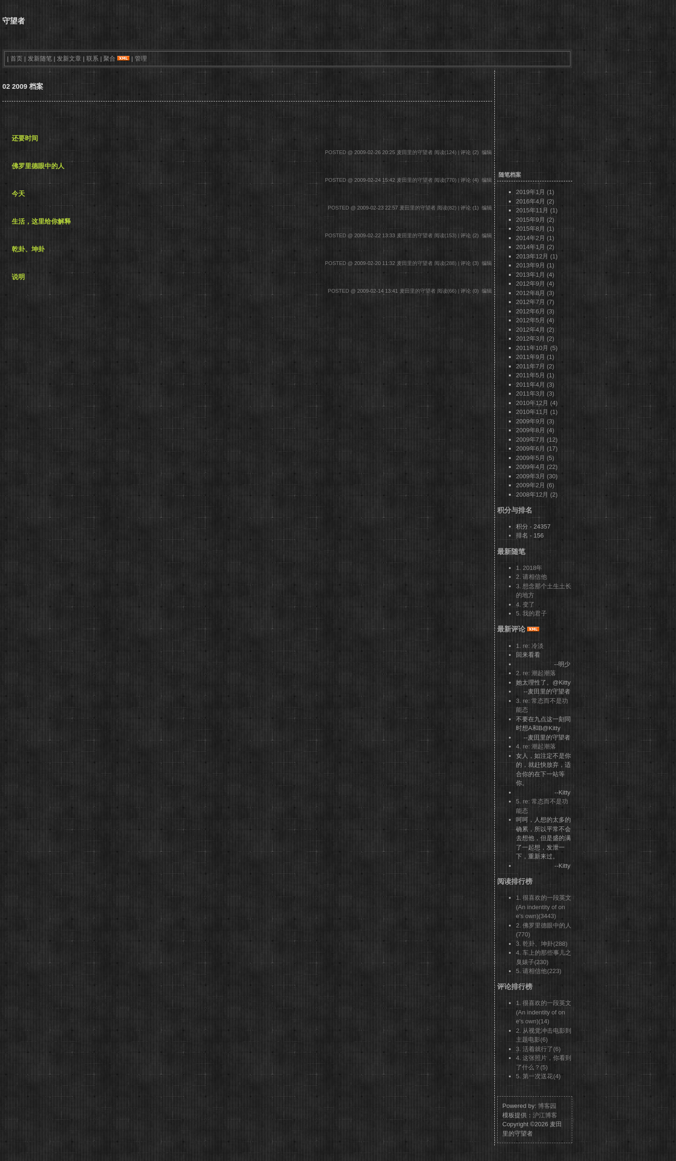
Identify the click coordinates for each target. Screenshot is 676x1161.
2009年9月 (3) (535, 421)
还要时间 (25, 138)
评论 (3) (470, 263)
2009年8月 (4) (535, 430)
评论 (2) (470, 152)
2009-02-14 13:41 (377, 291)
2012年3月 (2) (535, 338)
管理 (141, 58)
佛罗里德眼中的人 (38, 166)
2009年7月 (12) (537, 439)
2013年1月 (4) (535, 274)
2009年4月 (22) (537, 466)
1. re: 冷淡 (530, 645)
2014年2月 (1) (535, 238)
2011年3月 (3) (535, 393)
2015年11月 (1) (537, 210)
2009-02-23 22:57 (377, 207)
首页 (16, 58)
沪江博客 (545, 1115)
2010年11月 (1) (537, 411)
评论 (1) (470, 207)
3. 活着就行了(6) (538, 1048)
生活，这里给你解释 (41, 221)
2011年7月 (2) (535, 366)
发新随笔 (40, 58)
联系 (92, 58)
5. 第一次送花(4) (538, 1076)
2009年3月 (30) (537, 476)
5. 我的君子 (531, 613)
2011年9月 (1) (535, 356)
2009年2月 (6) (535, 485)
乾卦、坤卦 (28, 249)
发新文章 (69, 58)
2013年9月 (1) (535, 265)
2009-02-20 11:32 (374, 263)
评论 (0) (470, 291)
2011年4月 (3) (535, 384)
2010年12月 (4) (537, 402)
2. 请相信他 (531, 576)
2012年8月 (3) (535, 292)
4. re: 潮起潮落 (536, 746)
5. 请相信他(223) (538, 970)
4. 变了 (525, 604)
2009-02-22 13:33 (374, 235)
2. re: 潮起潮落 (536, 673)
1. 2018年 (529, 567)
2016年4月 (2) (535, 201)
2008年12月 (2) (537, 494)
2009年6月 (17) (537, 448)
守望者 (13, 21)
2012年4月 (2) (535, 329)
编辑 (487, 152)
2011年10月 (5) (537, 347)
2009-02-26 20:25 (374, 152)
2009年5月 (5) (535, 457)
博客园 (547, 1105)
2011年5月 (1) (535, 375)
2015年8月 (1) (535, 228)
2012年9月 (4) (535, 283)
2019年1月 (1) (535, 191)
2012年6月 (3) (535, 311)
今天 (18, 193)
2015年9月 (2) (535, 219)
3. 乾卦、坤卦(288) (542, 943)
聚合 (109, 58)
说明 (18, 277)
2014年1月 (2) (535, 246)
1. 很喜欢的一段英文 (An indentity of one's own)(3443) (543, 906)
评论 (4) (470, 180)
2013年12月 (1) (537, 256)
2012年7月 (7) (535, 301)
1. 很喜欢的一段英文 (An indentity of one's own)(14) (543, 1012)
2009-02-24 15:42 (374, 180)
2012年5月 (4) (535, 320)
